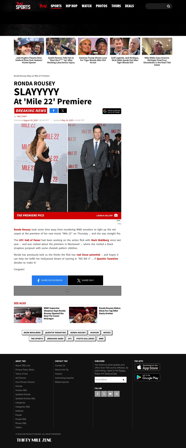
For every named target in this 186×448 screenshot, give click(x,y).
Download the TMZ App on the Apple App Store (147, 367)
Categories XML (22, 407)
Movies (106, 332)
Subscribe (124, 380)
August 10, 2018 (30, 120)
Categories (20, 402)
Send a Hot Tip (61, 369)
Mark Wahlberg (32, 332)
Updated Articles (23, 394)
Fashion (94, 332)
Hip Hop (68, 30)
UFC (70, 338)
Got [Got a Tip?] (23, 18)
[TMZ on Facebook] (16, 6)
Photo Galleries (85, 338)
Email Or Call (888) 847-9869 (47, 18)
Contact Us (60, 365)
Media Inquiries (62, 382)
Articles (19, 386)
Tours (139, 30)
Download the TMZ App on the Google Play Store (147, 377)
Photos (115, 30)
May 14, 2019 (67, 120)
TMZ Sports (37, 338)
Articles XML (21, 390)
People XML (21, 419)
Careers (58, 374)
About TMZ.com (22, 365)
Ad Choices (20, 378)
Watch (92, 30)
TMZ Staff (22, 116)
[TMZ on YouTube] (110, 394)
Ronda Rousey (78, 332)
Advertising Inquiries (64, 378)
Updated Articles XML (25, 398)
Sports (43, 30)
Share (49, 280)
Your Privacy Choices (25, 382)
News (21, 30)
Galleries (19, 411)
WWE (101, 338)
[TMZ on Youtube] (26, 5)
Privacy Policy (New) (24, 369)
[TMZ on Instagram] (31, 5)
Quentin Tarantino (55, 332)
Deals (160, 30)
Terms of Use (21, 374)
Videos (18, 427)
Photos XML (21, 423)
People (18, 415)
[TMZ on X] (21, 6)
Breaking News (55, 338)
